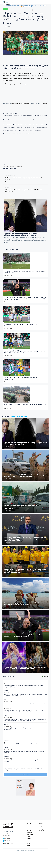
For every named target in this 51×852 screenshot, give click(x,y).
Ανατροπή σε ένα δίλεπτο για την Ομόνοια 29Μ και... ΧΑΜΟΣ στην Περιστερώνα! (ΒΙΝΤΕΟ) (25, 272)
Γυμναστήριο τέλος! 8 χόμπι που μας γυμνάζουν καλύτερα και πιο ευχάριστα (22, 130)
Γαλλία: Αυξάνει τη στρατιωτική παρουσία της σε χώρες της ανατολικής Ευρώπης (24, 178)
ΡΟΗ (8, 677)
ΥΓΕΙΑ (5, 699)
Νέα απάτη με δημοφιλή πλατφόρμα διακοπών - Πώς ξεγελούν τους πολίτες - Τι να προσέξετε (22, 603)
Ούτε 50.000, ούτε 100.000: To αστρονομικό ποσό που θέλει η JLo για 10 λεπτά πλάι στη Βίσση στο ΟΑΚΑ (25, 668)
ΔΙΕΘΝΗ (5, 682)
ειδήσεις (45, 103)
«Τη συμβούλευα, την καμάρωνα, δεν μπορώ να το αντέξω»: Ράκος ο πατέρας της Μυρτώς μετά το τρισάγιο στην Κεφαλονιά (25, 120)
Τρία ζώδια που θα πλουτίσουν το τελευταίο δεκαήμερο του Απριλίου (20, 133)
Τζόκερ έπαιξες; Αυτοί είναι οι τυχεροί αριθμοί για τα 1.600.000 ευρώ (23, 189)
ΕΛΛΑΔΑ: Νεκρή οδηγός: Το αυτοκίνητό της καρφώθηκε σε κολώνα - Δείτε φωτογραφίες (25, 127)
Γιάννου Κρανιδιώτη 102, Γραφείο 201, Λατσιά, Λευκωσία (7, 835)
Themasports (24, 84)
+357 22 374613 (7, 840)
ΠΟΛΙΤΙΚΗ (29, 830)
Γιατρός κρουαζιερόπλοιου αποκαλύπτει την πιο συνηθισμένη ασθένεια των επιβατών (23, 760)
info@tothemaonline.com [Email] (8, 843)
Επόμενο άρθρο (9, 187)
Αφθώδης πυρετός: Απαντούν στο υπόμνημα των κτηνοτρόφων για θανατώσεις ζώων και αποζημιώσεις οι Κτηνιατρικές (24, 506)
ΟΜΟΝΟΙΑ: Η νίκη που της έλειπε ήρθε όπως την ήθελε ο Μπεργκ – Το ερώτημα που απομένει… (25, 298)
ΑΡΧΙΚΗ (28, 828)
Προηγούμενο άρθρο (10, 175)
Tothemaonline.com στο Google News (20, 103)
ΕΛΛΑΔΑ (6, 724)
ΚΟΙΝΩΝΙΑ (6, 690)
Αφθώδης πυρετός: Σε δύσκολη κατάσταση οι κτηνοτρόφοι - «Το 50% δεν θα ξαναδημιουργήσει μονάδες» (23, 769)
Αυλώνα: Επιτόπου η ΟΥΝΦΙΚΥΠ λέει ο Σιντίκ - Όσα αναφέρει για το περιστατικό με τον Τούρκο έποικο (25, 475)
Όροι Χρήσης (41, 826)
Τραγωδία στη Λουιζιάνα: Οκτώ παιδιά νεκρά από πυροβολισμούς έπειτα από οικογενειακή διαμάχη (23, 686)
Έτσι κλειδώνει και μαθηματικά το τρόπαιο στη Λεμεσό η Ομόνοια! (22, 325)
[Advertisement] (25, 151)
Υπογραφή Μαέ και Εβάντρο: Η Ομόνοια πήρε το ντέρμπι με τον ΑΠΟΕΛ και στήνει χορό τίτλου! (24, 351)
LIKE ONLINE (6, 740)
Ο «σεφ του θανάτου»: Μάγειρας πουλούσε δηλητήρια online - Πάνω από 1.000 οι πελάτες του (25, 116)
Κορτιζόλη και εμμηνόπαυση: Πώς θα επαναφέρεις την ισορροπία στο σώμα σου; (24, 703)
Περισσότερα (25, 774)
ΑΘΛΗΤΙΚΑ (6, 747)
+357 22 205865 (7, 838)
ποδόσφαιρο (19, 166)
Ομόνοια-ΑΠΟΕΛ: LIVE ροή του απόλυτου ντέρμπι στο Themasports (21, 378)
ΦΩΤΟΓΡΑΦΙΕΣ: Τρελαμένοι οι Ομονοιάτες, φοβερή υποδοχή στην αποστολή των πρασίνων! (25, 405)
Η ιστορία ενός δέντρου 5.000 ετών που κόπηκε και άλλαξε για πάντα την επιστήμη (25, 744)
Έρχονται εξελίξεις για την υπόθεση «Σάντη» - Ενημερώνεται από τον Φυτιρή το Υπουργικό (21, 234)
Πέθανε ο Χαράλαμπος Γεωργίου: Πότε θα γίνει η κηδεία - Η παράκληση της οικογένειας (25, 124)
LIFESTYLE (29, 838)
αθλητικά (6, 166)
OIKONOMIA (29, 832)
